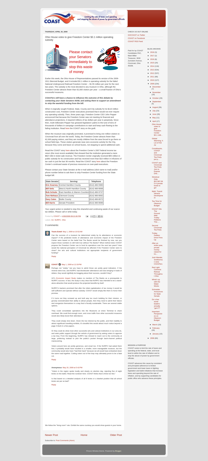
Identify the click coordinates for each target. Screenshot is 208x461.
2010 (152, 80)
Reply (53, 256)
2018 (152, 52)
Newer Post (51, 435)
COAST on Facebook (136, 38)
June (154, 114)
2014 (152, 66)
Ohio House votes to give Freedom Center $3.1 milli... (157, 129)
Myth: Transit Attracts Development (157, 194)
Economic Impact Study (66, 278)
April (154, 121)
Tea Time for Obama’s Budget (157, 203)
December (156, 87)
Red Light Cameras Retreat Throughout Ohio (157, 271)
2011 (152, 77)
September (156, 102)
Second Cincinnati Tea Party (157, 228)
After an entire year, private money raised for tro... (157, 248)
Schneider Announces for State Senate (157, 292)
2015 (152, 63)
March (155, 325)
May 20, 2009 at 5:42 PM (72, 368)
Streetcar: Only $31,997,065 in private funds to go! (157, 182)
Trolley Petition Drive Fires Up (157, 236)
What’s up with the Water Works (156, 283)
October (155, 98)
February (156, 328)
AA (52, 220)
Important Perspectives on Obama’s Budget (157, 316)
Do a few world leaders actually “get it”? (156, 303)
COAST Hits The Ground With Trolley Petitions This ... (157, 215)
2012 (152, 73)
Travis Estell (56, 232)
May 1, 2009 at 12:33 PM (71, 264)
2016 (152, 59)
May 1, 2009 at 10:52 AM (72, 232)
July (154, 111)
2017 (152, 56)
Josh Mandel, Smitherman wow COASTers (157, 260)
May (154, 118)
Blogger (118, 451)
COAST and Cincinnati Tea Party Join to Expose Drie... (157, 168)
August (155, 107)
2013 (152, 70)
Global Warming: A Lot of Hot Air (157, 142)
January (155, 334)
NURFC (58, 220)
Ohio (64, 220)
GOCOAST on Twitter (136, 35)
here (67, 128)
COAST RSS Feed (135, 41)
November (156, 92)
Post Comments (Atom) (65, 440)
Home (84, 435)
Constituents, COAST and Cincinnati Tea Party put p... (157, 154)
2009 (152, 84)
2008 (152, 338)
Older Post (116, 435)
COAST (54, 264)
